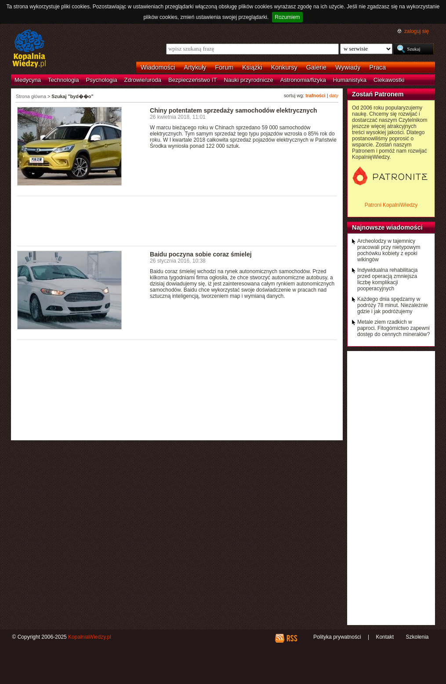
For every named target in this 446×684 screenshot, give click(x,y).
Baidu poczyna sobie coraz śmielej (201, 254)
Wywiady (347, 67)
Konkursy (284, 67)
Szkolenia (417, 637)
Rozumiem (287, 17)
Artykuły (195, 67)
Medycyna (28, 80)
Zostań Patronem (378, 94)
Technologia (63, 80)
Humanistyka (349, 80)
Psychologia (101, 80)
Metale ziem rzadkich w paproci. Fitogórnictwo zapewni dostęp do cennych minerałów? (393, 328)
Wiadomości (158, 67)
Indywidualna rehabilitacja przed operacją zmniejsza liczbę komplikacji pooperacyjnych (387, 279)
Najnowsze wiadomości (387, 227)
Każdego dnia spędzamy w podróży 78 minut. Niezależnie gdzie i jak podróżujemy (392, 305)
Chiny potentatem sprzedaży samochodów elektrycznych (233, 110)
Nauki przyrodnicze (248, 80)
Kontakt (385, 637)
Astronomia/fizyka (303, 80)
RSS (291, 638)
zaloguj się (416, 31)
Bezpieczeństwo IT (192, 80)
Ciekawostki (388, 80)
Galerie (316, 67)
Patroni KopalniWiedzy (391, 205)
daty (334, 95)
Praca (378, 67)
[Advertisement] (177, 220)
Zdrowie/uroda (142, 80)
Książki (252, 67)
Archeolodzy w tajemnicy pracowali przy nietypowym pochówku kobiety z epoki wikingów (388, 250)
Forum (224, 67)
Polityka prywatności (337, 637)
